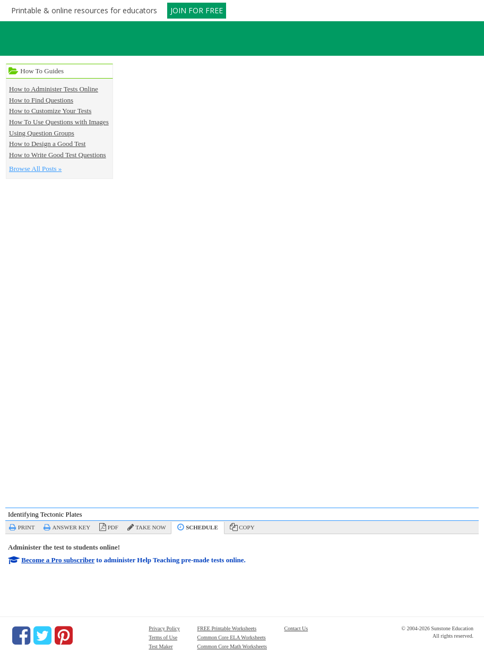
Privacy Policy (164, 628)
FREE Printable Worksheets (226, 628)
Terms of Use (163, 637)
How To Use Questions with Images (59, 122)
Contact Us (296, 628)
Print (26, 527)
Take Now (150, 527)
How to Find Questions (41, 100)
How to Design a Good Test (47, 144)
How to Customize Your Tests (50, 111)
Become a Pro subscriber (57, 560)
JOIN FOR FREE (196, 10)
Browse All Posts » (35, 169)
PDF (113, 527)
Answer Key (71, 527)
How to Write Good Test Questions (57, 155)
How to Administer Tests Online (53, 89)
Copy (246, 527)
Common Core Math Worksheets (232, 646)
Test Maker (160, 646)
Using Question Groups (41, 133)
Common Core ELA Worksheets (231, 637)
